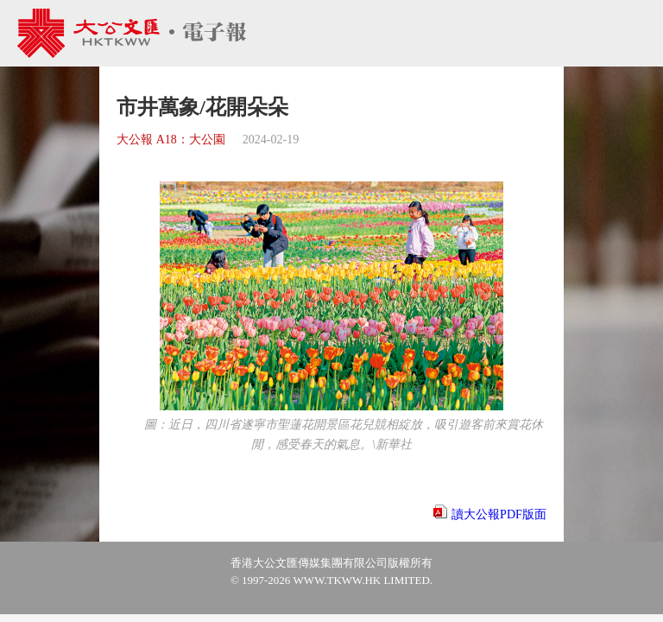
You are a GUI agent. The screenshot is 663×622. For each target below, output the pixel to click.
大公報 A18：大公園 (171, 139)
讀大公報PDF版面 (498, 514)
